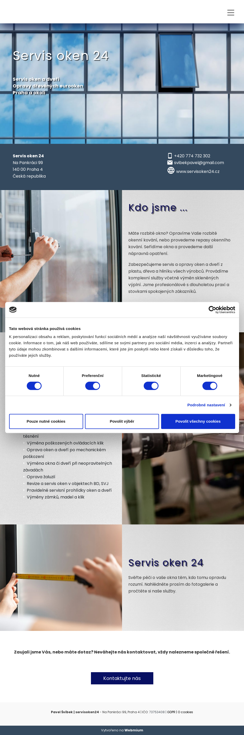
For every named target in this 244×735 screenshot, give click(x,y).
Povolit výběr (122, 421)
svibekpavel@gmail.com (199, 163)
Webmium (133, 730)
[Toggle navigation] (231, 12)
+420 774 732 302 (192, 156)
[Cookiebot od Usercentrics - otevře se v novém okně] (212, 310)
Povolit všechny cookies (198, 421)
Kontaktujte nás (122, 678)
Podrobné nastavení (206, 405)
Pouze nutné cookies (46, 421)
